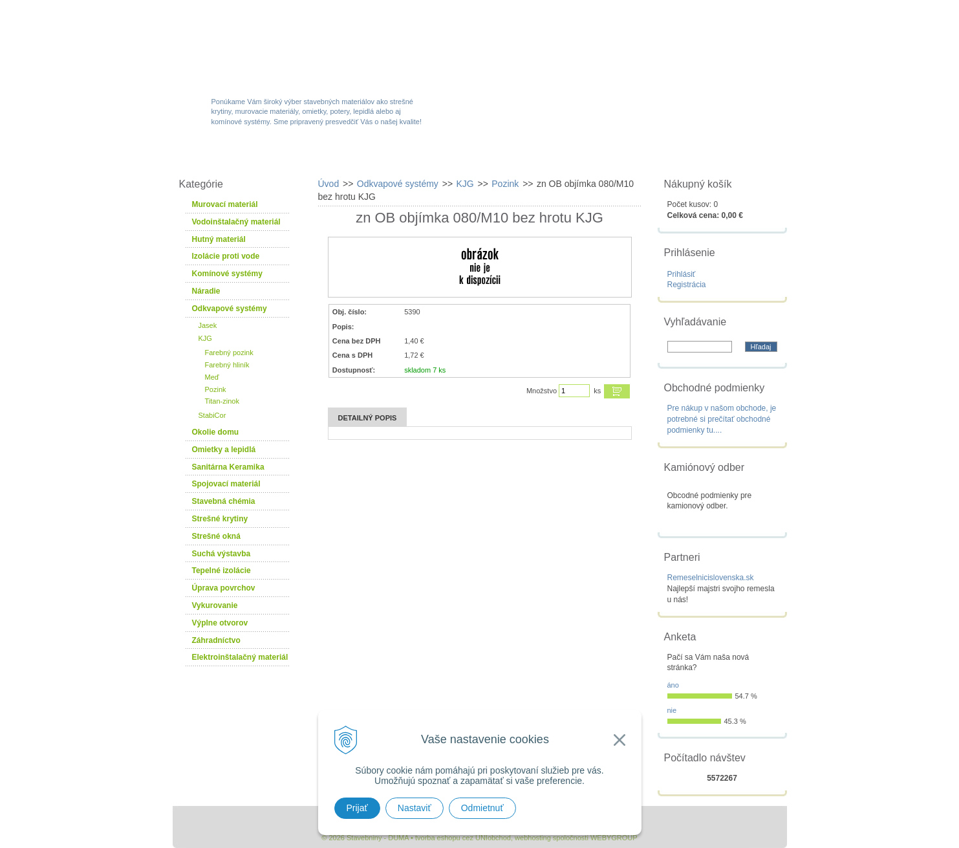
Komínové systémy (227, 273)
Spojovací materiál (226, 483)
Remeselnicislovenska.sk (710, 577)
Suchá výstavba (221, 553)
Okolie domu (215, 432)
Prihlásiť (681, 274)
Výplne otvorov (220, 622)
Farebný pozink (229, 352)
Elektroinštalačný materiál (240, 657)
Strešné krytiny (220, 518)
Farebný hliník (227, 365)
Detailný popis (367, 418)
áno (673, 685)
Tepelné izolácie (221, 570)
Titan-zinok (222, 401)
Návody (631, 156)
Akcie (401, 156)
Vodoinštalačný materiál (236, 221)
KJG (205, 338)
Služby (554, 156)
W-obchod (230, 156)
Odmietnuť (482, 808)
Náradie (206, 291)
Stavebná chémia (223, 501)
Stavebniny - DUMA (285, 46)
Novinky (475, 156)
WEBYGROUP (614, 838)
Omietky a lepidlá (224, 449)
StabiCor (212, 415)
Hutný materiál (219, 239)
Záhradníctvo (216, 640)
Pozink (215, 389)
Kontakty (714, 156)
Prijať (357, 808)
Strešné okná (216, 536)
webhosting (533, 838)
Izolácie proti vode (226, 256)
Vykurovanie (215, 605)
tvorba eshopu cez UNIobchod (463, 838)
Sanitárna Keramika (228, 467)
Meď (212, 377)
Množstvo (541, 391)
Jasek (208, 325)
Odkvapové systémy (229, 308)
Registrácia (686, 284)
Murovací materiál (225, 204)
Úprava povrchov (223, 588)
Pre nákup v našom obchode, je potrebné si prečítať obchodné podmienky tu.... (722, 419)
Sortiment (320, 156)
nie (672, 710)
